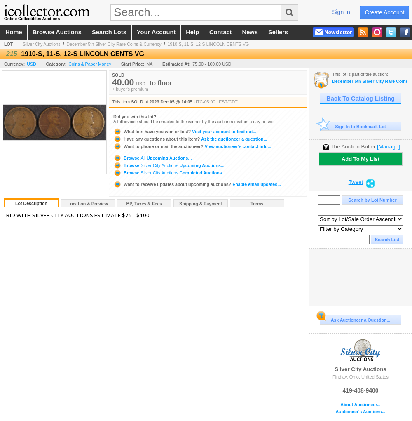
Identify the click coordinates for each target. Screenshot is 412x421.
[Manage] (388, 146)
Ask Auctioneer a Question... (355, 318)
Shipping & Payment (200, 203)
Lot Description (31, 203)
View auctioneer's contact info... (192, 146)
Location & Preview (88, 203)
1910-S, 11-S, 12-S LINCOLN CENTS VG (208, 44)
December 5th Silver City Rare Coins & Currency (113, 44)
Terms (256, 203)
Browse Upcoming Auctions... (152, 157)
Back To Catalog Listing (360, 98)
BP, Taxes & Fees (144, 203)
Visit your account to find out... (184, 131)
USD (31, 63)
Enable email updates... (197, 184)
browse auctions (57, 32)
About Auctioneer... (360, 404)
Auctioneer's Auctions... (360, 411)
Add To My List (360, 159)
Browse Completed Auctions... (169, 172)
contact (220, 32)
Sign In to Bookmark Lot (353, 126)
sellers (278, 32)
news (250, 32)
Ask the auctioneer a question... (190, 138)
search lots (109, 32)
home (13, 32)
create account (385, 12)
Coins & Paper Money (89, 63)
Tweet (356, 182)
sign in (341, 12)
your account (156, 32)
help (192, 32)
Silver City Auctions (41, 44)
